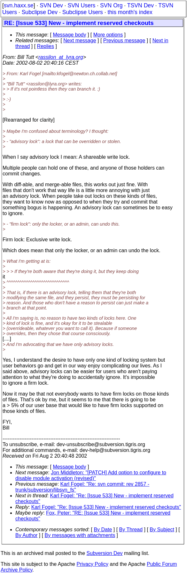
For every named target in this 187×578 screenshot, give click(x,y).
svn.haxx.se (19, 5)
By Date (103, 529)
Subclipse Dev (40, 12)
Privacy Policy (92, 564)
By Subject (162, 529)
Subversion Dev (105, 553)
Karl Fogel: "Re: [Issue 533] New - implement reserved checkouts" (106, 507)
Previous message (124, 40)
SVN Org (111, 5)
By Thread (131, 529)
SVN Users (81, 5)
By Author (26, 535)
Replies (45, 46)
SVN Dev (51, 5)
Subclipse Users (82, 12)
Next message (79, 40)
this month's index (130, 12)
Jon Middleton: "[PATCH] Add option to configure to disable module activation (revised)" (90, 475)
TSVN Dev (140, 5)
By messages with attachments (80, 535)
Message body (69, 34)
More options (108, 34)
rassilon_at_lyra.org (60, 57)
